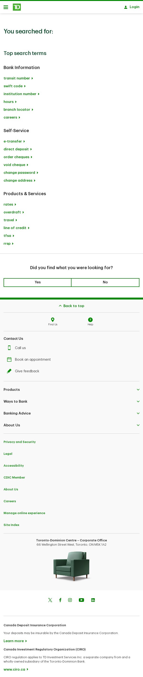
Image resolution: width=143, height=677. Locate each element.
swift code (13, 84)
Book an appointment (30, 357)
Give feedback (24, 369)
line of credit (15, 225)
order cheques (16, 155)
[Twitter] (50, 598)
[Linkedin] (93, 598)
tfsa (7, 233)
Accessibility (14, 463)
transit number (17, 76)
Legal (8, 451)
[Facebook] (60, 598)
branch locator (17, 107)
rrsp (7, 241)
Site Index (11, 522)
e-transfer (13, 139)
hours (9, 99)
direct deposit (16, 147)
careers (10, 115)
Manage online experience (24, 510)
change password (19, 170)
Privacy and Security (20, 439)
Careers (10, 498)
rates (8, 202)
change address (18, 178)
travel (9, 218)
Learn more (14, 638)
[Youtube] (81, 598)
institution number (20, 91)
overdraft (12, 210)
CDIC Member (14, 475)
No (105, 280)
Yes (38, 280)
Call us (17, 345)
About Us (11, 486)
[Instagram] (70, 598)
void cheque (14, 162)
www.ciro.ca (14, 667)
